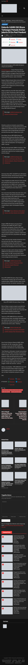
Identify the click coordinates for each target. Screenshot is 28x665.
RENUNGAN (17, 661)
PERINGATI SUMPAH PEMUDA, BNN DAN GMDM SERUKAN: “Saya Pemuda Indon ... (7, 484)
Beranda (3, 20)
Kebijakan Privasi (18, 662)
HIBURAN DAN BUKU (6, 661)
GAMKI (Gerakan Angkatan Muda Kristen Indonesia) (12, 389)
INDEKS (23, 661)
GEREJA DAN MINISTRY (6, 660)
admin (7, 34)
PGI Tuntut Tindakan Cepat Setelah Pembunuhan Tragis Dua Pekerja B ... (20, 466)
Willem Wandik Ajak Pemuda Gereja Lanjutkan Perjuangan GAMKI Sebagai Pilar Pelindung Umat (14, 329)
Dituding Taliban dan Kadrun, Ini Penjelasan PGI (20, 449)
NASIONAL (8, 20)
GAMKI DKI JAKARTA (6, 391)
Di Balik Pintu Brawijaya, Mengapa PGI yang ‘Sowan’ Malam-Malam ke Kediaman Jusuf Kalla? (19, 591)
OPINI (13, 661)
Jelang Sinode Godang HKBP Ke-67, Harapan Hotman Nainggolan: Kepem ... (20, 481)
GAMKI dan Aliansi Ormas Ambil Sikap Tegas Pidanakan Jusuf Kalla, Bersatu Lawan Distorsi (19, 609)
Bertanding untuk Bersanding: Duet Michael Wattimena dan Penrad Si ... (7, 452)
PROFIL (23, 660)
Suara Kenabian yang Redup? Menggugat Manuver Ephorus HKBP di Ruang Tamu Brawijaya (19, 556)
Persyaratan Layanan (9, 662)
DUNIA (19, 660)
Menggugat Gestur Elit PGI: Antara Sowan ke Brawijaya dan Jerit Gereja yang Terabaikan (19, 573)
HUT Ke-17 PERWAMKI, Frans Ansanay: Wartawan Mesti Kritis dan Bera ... (6, 467)
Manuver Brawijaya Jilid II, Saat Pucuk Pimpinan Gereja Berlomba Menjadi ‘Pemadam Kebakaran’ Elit (19, 565)
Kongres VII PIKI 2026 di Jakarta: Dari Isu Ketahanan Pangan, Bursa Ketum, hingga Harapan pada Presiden (19, 600)
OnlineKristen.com (5, 69)
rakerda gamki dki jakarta (16, 391)
